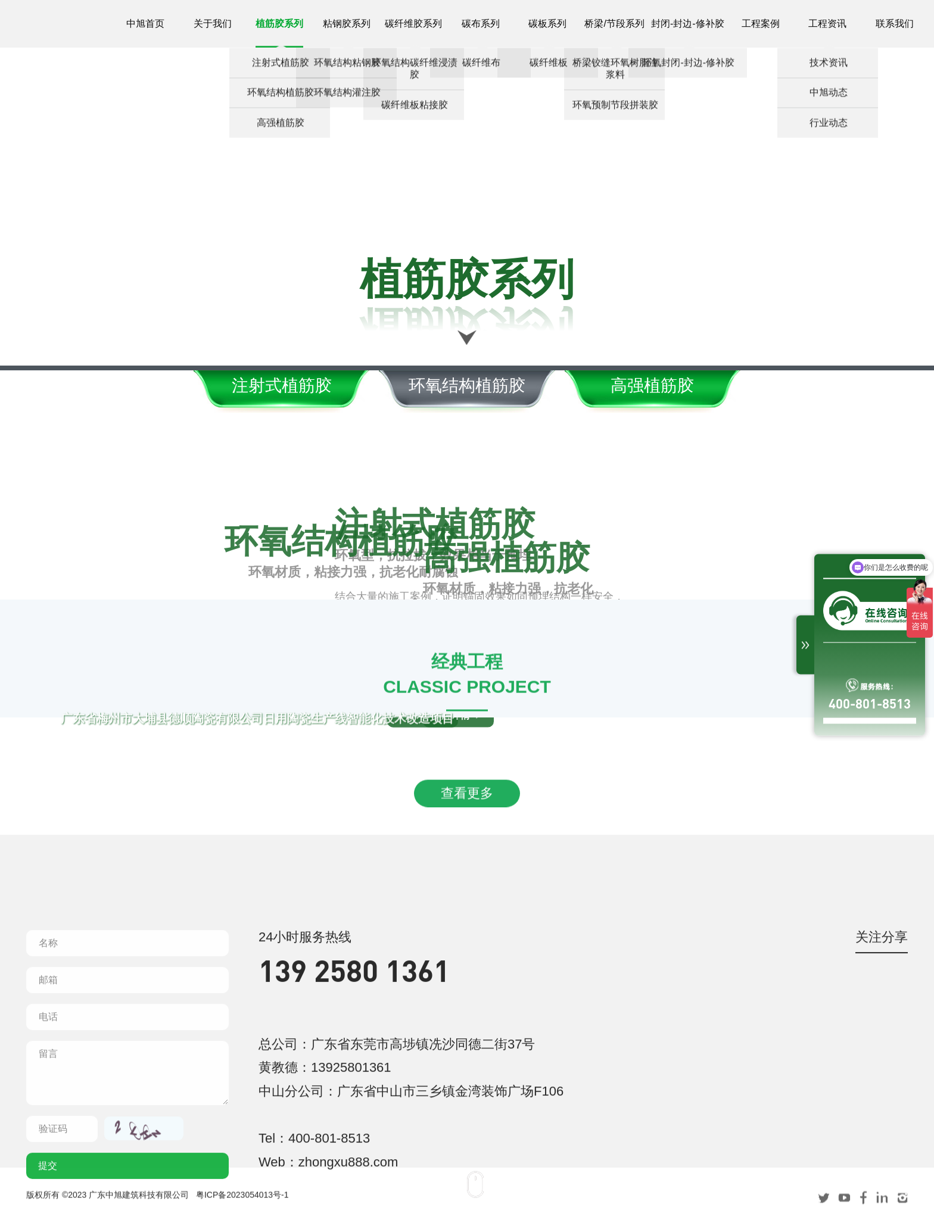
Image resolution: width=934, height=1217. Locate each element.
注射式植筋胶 (271, 385)
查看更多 (467, 855)
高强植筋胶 (663, 385)
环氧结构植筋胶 (467, 385)
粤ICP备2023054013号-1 (242, 1202)
